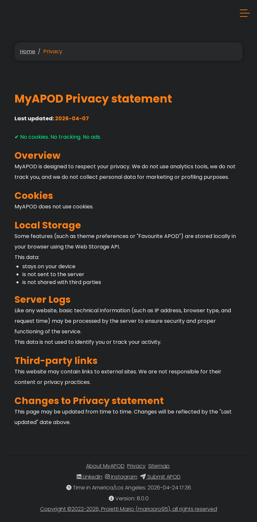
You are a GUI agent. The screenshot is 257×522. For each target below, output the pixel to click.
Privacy (136, 466)
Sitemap (159, 466)
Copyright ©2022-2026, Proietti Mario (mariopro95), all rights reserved (128, 509)
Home (27, 51)
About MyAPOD (105, 466)
